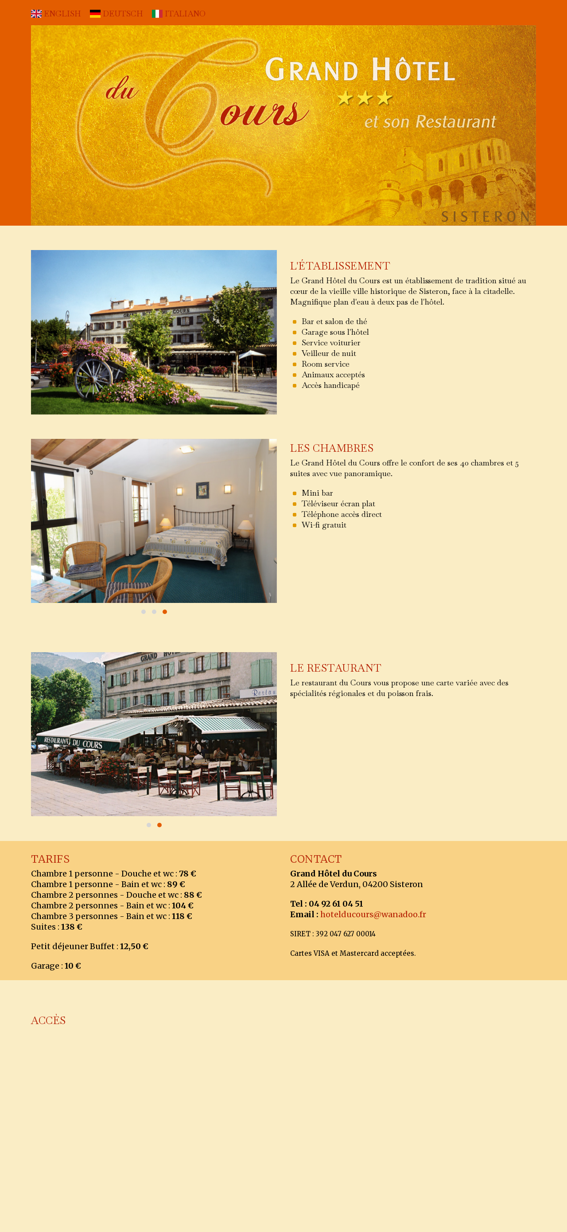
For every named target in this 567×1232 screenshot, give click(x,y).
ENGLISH (56, 13)
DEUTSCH (116, 13)
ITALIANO (179, 13)
